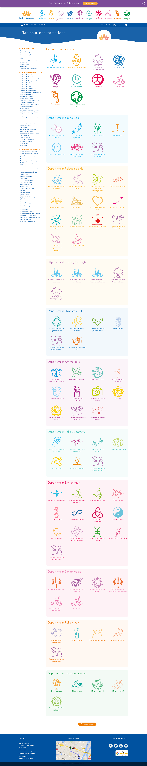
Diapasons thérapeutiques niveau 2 (29, 172)
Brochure (42, 25)
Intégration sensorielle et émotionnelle (30, 116)
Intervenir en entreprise (26, 184)
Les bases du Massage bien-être (29, 80)
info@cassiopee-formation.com (27, 751)
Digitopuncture (24, 174)
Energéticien (23, 62)
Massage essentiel (25, 122)
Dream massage (24, 108)
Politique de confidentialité (26, 758)
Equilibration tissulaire (26, 182)
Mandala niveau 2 (25, 192)
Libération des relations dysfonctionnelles (31, 118)
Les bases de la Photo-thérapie (28, 82)
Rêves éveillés (24, 143)
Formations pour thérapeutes (30, 149)
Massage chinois (24, 194)
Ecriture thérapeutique (26, 176)
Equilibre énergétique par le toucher (30, 110)
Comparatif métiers (87, 724)
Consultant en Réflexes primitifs (28, 60)
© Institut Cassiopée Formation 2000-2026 (73, 764)
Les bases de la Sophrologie (28, 90)
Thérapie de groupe (25, 219)
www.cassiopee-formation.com (27, 753)
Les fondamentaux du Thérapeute (29, 114)
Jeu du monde (24, 186)
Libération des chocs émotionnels (29, 188)
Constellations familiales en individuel (30, 166)
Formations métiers (26, 48)
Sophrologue (23, 51)
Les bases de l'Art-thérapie (27, 75)
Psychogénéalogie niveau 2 (27, 198)
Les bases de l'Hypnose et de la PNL (30, 79)
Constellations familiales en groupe (29, 104)
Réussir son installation (26, 204)
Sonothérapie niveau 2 (26, 207)
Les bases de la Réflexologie (28, 86)
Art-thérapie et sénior (26, 164)
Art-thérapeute (24, 58)
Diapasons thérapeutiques (27, 106)
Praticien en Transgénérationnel (28, 55)
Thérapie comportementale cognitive (30, 217)
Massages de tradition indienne (28, 123)
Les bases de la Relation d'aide (28, 88)
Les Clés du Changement (27, 102)
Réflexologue (23, 66)
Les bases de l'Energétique (27, 77)
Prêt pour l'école (24, 135)
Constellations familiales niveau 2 (29, 168)
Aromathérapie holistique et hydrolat (30, 161)
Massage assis (24, 120)
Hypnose (22, 57)
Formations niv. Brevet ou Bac (30, 73)
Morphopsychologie (25, 125)
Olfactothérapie (24, 127)
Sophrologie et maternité (27, 211)
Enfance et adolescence (26, 180)
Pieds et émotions (25, 196)
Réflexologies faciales (26, 141)
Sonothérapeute (24, 64)
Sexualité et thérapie (25, 206)
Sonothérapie (23, 145)
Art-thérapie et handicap (26, 163)
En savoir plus (90, 3)
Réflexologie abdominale (27, 202)
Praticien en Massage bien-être (28, 68)
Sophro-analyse (24, 209)
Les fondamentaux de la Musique (29, 112)
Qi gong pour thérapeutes (27, 139)
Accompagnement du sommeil (28, 94)
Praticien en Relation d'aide (27, 53)
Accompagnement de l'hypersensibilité (30, 92)
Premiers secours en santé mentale (29, 133)
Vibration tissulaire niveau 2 (27, 221)
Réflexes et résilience (25, 200)
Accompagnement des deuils (28, 159)
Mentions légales (23, 756)
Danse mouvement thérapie (27, 170)
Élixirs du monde (24, 178)
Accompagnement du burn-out (28, 151)
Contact (33, 25)
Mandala (22, 190)
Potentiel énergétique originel (28, 129)
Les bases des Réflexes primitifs (28, 84)
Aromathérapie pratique (26, 98)
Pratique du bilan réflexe (26, 131)
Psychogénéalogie (25, 137)
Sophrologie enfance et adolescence (30, 213)
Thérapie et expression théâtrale (28, 215)
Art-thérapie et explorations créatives (30, 100)
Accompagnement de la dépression (29, 157)
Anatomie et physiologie (26, 96)
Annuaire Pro (105, 25)
